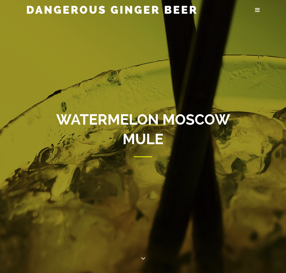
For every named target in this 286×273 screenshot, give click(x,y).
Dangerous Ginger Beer (112, 9)
